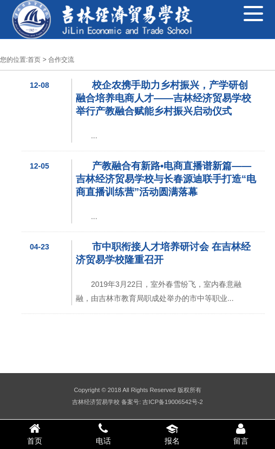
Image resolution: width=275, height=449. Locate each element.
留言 (240, 433)
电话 (103, 433)
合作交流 (61, 59)
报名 (172, 433)
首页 (34, 59)
